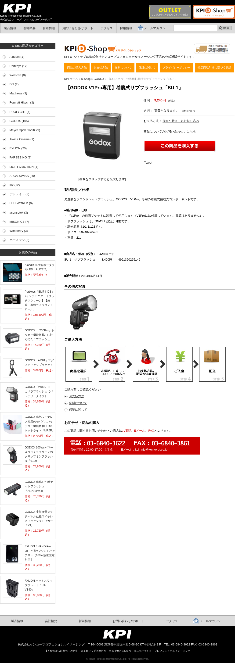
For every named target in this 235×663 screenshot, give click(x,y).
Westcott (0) (18, 75)
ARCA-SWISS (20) (22, 176)
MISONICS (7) (19, 221)
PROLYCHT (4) (20, 112)
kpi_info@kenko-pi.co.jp (151, 449)
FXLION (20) (18, 148)
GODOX (99, 79)
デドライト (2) (19, 194)
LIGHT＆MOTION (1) (24, 166)
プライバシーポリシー (177, 67)
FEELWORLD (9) (21, 203)
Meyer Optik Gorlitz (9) (25, 130)
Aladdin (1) (17, 56)
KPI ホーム (71, 79)
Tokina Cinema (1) (22, 139)
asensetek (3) (19, 212)
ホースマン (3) (19, 240)
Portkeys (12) (19, 66)
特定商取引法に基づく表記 (214, 67)
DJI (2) (14, 84)
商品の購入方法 (77, 67)
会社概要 (29, 28)
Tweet (148, 162)
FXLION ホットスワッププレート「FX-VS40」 (39, 585)
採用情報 (126, 28)
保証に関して (147, 67)
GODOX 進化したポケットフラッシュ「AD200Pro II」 (39, 486)
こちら (191, 131)
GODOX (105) (19, 121)
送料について (123, 67)
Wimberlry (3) (19, 231)
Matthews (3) (18, 93)
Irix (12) (15, 185)
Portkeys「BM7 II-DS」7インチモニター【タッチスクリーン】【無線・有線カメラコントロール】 (39, 300)
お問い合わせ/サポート (78, 28)
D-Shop (86, 79)
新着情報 (49, 28)
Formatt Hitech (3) (22, 102)
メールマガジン (154, 28)
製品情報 (10, 28)
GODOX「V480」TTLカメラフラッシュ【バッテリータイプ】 (39, 391)
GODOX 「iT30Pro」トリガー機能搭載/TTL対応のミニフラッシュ (39, 335)
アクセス (107, 28)
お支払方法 (101, 67)
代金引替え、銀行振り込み (181, 121)
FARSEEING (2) (21, 157)
